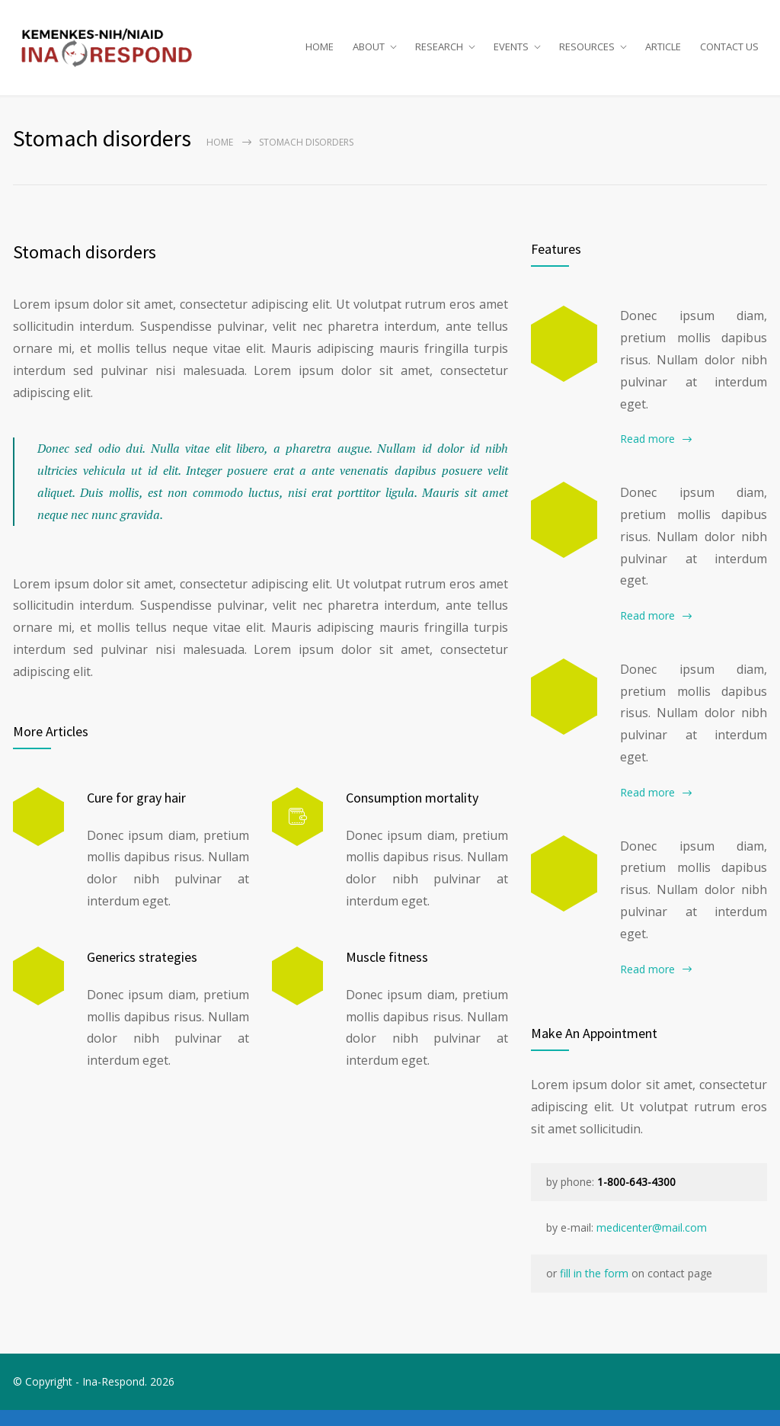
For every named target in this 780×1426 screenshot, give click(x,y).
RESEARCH (439, 55)
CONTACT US (729, 55)
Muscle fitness (387, 973)
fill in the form (594, 1289)
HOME (319, 55)
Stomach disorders (84, 268)
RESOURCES (587, 55)
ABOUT (369, 55)
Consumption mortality (412, 813)
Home (219, 158)
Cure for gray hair (136, 813)
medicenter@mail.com (651, 1243)
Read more (647, 454)
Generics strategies (142, 973)
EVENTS (511, 55)
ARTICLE (663, 55)
